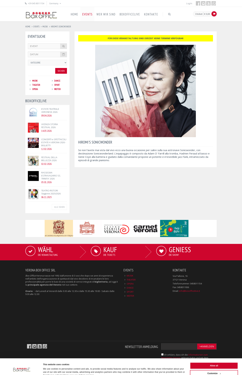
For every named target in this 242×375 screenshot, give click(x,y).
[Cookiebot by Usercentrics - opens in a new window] (21, 369)
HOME (74, 14)
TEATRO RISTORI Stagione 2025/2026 (51, 192)
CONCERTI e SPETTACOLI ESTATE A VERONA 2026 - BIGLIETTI (53, 142)
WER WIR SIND (105, 14)
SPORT (57, 84)
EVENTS (87, 14)
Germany (55, 3)
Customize (214, 359)
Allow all (214, 352)
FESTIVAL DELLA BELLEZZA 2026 (49, 159)
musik (45, 26)
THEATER (36, 84)
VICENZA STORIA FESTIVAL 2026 (49, 126)
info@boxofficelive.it (189, 290)
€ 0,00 (207, 13)
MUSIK (35, 80)
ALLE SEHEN (59, 206)
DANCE (57, 80)
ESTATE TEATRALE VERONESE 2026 (50, 110)
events (36, 26)
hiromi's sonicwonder (61, 26)
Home (27, 26)
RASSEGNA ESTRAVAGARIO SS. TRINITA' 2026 (51, 175)
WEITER (57, 89)
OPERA (35, 89)
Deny (213, 367)
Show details (49, 369)
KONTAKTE (151, 14)
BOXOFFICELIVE (129, 14)
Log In (189, 3)
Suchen (61, 70)
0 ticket (198, 14)
